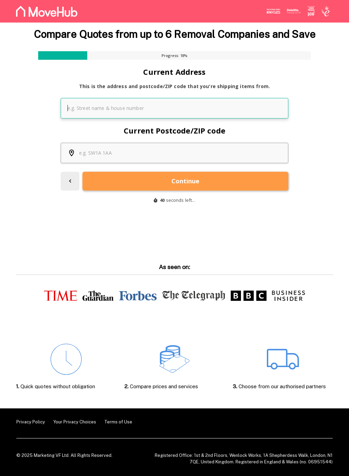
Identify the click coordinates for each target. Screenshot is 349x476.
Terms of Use (118, 421)
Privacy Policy (30, 421)
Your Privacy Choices (74, 421)
